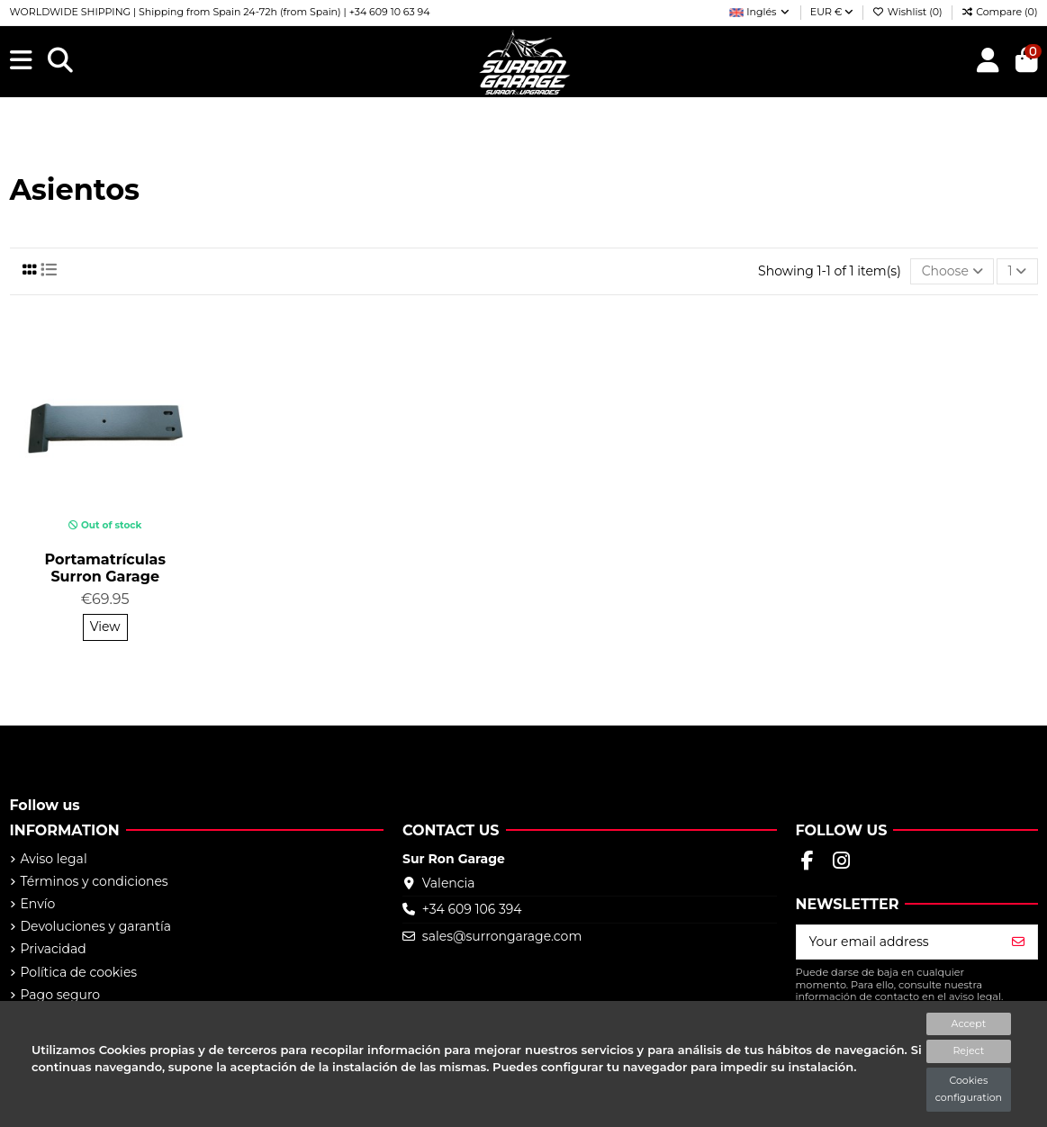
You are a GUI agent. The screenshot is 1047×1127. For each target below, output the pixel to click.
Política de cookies (79, 972)
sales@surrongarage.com (502, 936)
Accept (969, 1023)
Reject (968, 1050)
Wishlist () (908, 11)
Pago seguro (61, 995)
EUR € (832, 11)
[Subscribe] (1018, 942)
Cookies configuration (968, 1089)
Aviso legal (54, 859)
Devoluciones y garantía (96, 926)
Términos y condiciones (94, 881)
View (105, 626)
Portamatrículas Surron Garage (105, 568)
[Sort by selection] (951, 271)
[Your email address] (898, 942)
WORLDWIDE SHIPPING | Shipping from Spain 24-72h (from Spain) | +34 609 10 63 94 (220, 11)
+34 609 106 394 (472, 909)
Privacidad (53, 949)
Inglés (760, 11)
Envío (38, 904)
